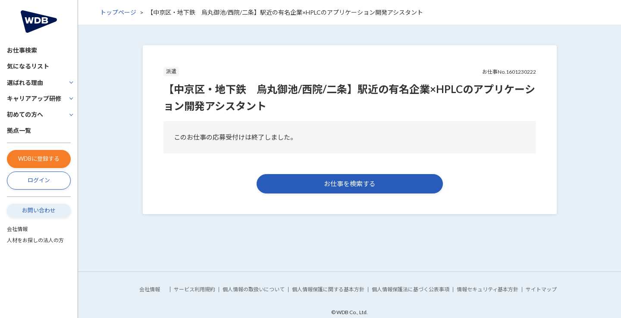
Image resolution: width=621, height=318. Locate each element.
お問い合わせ (39, 210)
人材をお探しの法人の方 (35, 240)
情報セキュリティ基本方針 (487, 289)
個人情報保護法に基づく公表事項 (410, 289)
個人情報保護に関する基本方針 (328, 289)
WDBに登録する (39, 158)
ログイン (39, 180)
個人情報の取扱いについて (254, 289)
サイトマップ (541, 289)
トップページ (118, 12)
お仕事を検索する (350, 183)
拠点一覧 (19, 130)
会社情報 (17, 229)
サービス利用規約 (194, 289)
